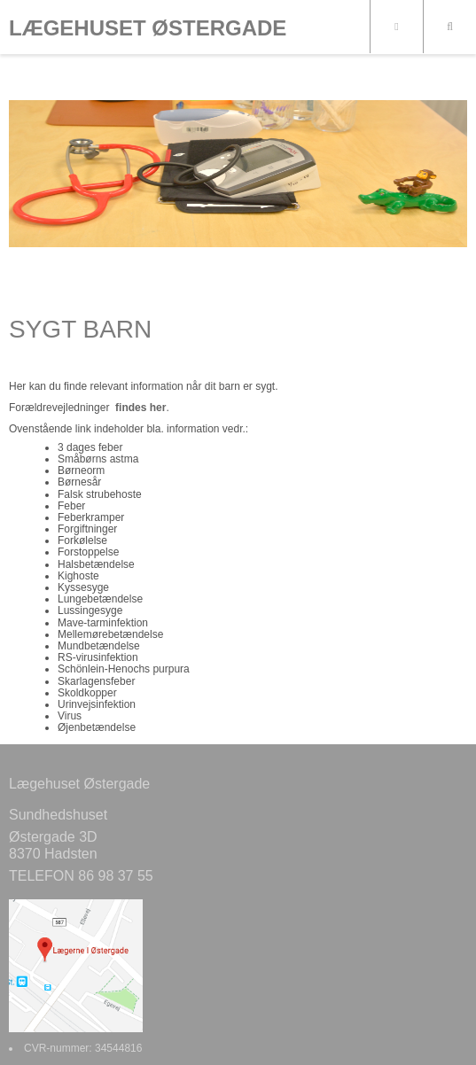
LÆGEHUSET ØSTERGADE (147, 28)
